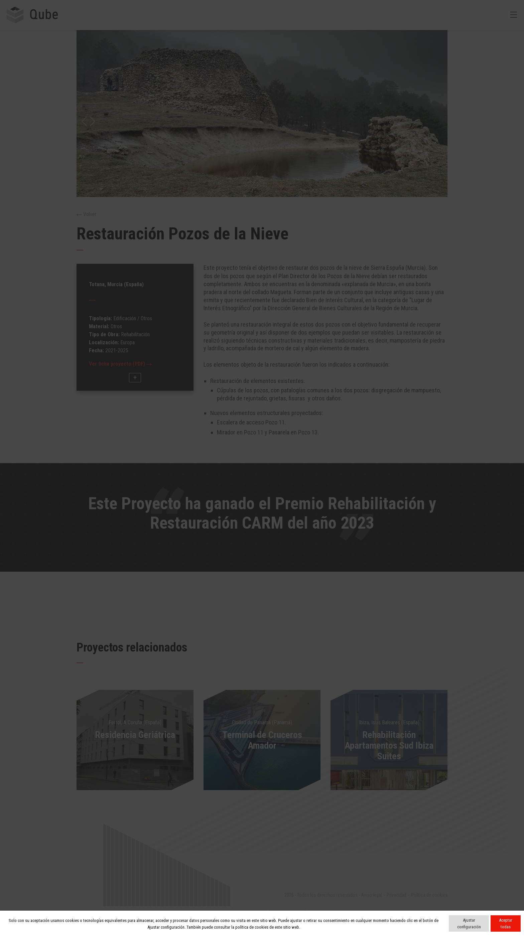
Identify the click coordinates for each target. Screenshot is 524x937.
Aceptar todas (505, 923)
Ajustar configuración (469, 923)
